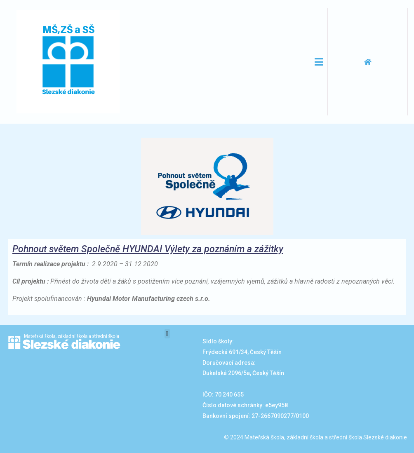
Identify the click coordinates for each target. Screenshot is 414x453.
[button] (167, 333)
